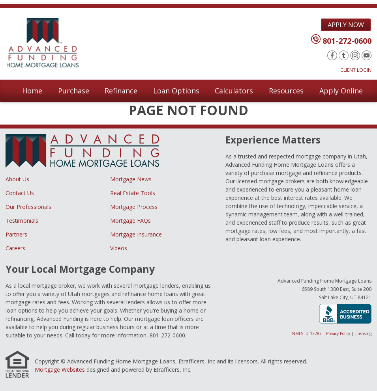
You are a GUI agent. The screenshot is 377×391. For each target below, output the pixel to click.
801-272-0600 (347, 40)
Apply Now (346, 24)
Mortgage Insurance (136, 234)
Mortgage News (131, 179)
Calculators (234, 90)
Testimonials (22, 220)
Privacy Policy (338, 333)
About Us (17, 179)
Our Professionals (28, 206)
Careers (15, 248)
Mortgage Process (134, 206)
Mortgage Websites (60, 369)
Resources (286, 90)
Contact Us (20, 193)
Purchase (73, 90)
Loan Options (176, 90)
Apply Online (341, 90)
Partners (16, 234)
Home (32, 90)
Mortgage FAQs (130, 220)
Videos (118, 248)
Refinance (121, 90)
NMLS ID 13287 (307, 333)
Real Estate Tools (132, 193)
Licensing (362, 333)
